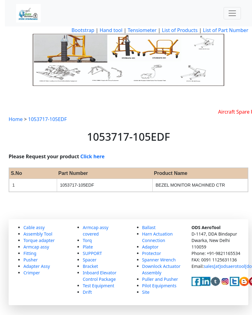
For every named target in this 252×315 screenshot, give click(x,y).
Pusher (30, 260)
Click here (93, 156)
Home (16, 119)
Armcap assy (36, 247)
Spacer (90, 260)
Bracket (90, 266)
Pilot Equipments (159, 286)
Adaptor (150, 247)
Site (146, 292)
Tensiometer (141, 30)
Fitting (29, 253)
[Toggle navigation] (232, 13)
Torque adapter (39, 240)
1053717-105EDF (47, 119)
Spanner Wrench (159, 260)
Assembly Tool (37, 234)
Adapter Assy (36, 266)
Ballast (149, 227)
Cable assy (34, 227)
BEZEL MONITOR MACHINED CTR (190, 185)
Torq (87, 240)
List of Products (179, 30)
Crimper (31, 273)
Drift (87, 292)
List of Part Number (225, 30)
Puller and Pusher (160, 279)
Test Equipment (98, 286)
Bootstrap (83, 30)
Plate (88, 247)
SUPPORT (92, 253)
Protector (151, 253)
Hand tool (111, 30)
